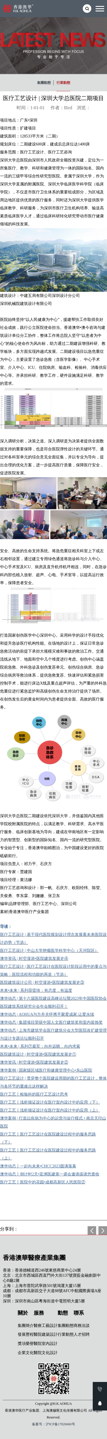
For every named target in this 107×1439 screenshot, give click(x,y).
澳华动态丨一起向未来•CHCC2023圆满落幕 (38, 1166)
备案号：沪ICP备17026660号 (53, 1424)
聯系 (79, 1313)
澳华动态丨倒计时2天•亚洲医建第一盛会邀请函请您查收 (49, 1174)
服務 (39, 1313)
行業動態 (63, 83)
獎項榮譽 (26, 1343)
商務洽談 (82, 1325)
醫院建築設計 (46, 1334)
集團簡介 (26, 1325)
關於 (23, 1313)
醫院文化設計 (46, 1353)
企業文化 (26, 1353)
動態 (63, 1313)
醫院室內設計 (46, 1343)
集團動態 (44, 83)
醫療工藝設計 (46, 1325)
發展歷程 (26, 1334)
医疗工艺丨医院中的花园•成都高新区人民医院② (42, 1182)
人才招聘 (82, 1334)
